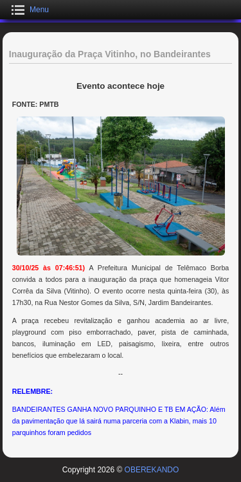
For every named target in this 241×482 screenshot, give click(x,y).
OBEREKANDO (152, 469)
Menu (39, 9)
